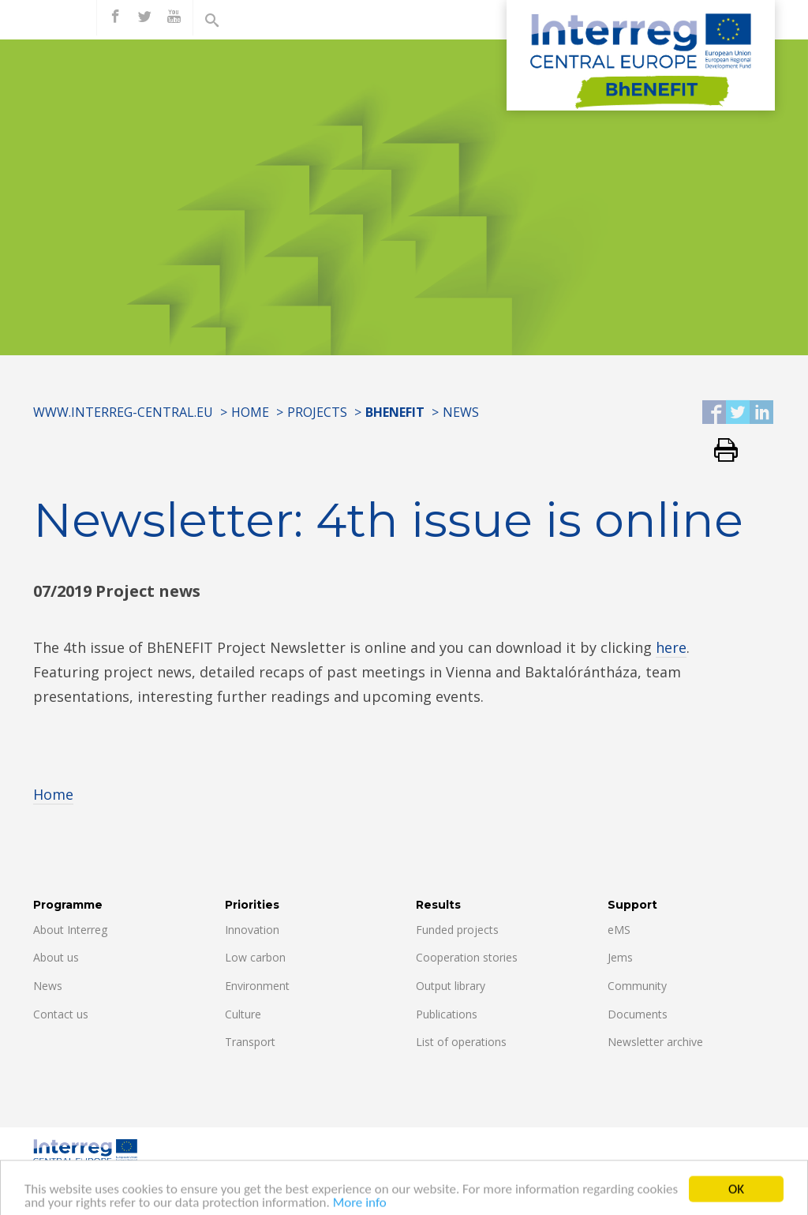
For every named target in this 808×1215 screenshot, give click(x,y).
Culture (243, 1014)
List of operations (461, 1041)
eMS (619, 929)
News (461, 412)
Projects (317, 412)
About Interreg (70, 929)
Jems (620, 957)
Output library (450, 985)
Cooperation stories (467, 957)
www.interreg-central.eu (123, 412)
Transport (250, 1041)
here (671, 647)
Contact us (60, 1014)
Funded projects (457, 929)
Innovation (252, 929)
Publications (446, 1014)
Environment (257, 985)
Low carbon (255, 957)
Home (250, 412)
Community (637, 985)
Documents (638, 1014)
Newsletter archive (655, 1041)
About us (56, 957)
